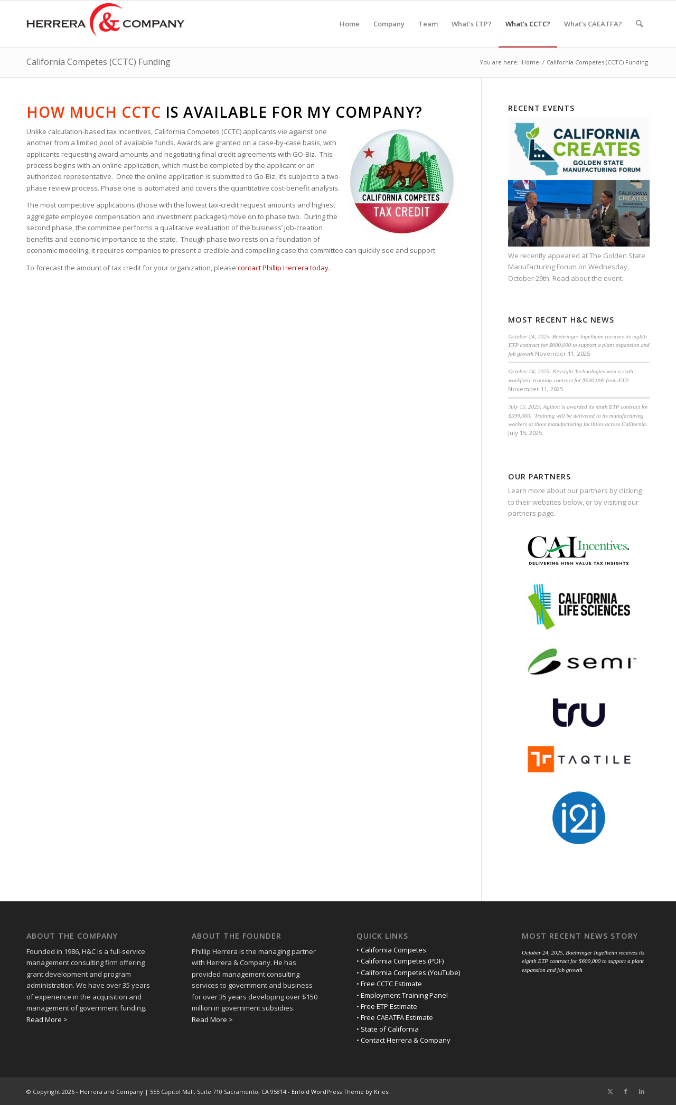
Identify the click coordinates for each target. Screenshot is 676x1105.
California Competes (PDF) (402, 961)
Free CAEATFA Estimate (397, 1017)
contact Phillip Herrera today (283, 267)
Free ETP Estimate (389, 1006)
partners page (531, 513)
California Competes (393, 950)
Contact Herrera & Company (405, 1040)
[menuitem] (350, 24)
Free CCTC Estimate (391, 983)
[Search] (639, 24)
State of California (390, 1029)
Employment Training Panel (404, 995)
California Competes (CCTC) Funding (98, 62)
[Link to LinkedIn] (642, 1091)
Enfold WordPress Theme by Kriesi (341, 1091)
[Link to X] (610, 1091)
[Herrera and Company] (105, 24)
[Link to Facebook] (626, 1091)
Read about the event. (588, 278)
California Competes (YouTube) (410, 972)
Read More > (47, 1019)
